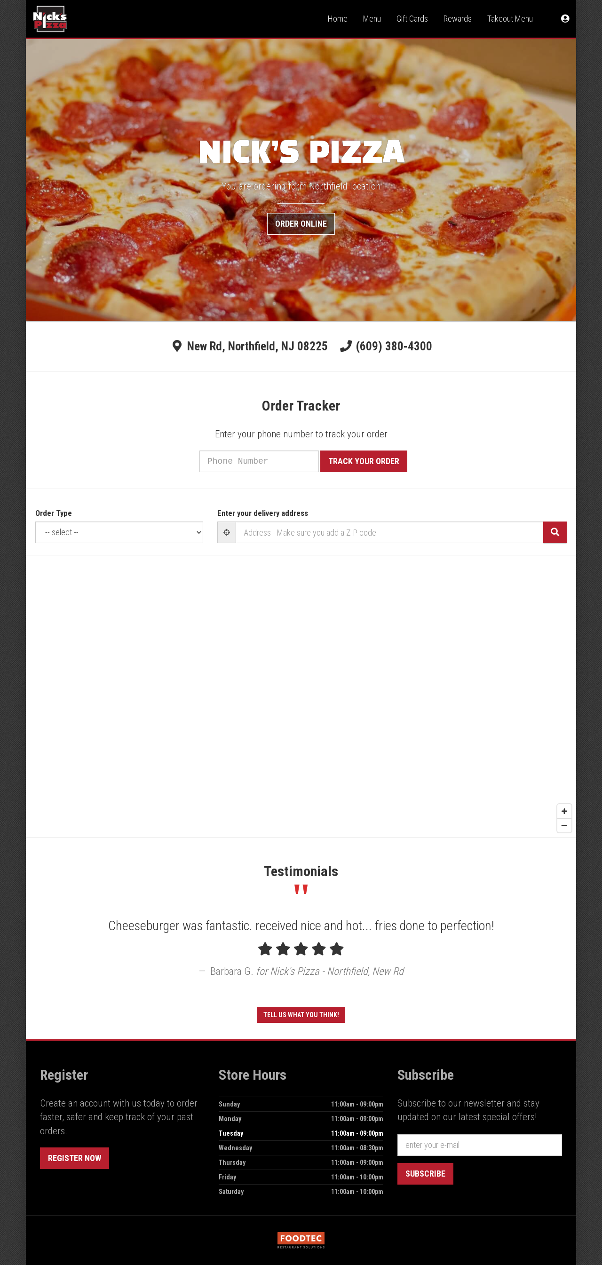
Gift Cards (412, 19)
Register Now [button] (74, 1158)
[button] (565, 19)
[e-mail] (479, 1145)
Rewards (458, 19)
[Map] (301, 696)
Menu (372, 19)
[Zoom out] (564, 825)
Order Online (301, 224)
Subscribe (425, 1173)
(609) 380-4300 (394, 346)
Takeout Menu (510, 19)
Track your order (376, 461)
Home (338, 19)
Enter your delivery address (262, 513)
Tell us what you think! (301, 1015)
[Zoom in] (564, 811)
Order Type (53, 513)
